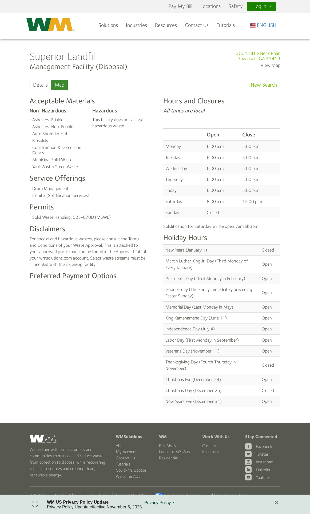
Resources (166, 25)
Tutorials (226, 25)
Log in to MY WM (174, 451)
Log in (262, 6)
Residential (168, 457)
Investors (210, 451)
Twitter (262, 454)
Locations (210, 6)
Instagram (264, 461)
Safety (236, 6)
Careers (209, 445)
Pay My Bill (180, 6)
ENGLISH (263, 25)
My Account (126, 451)
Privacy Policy (157, 502)
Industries (136, 25)
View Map (270, 65)
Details (40, 85)
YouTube (263, 477)
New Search (264, 85)
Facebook (264, 446)
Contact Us (197, 25)
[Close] (276, 503)
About (121, 445)
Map (59, 85)
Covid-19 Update (131, 470)
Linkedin (263, 469)
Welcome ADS (128, 476)
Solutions (108, 25)
